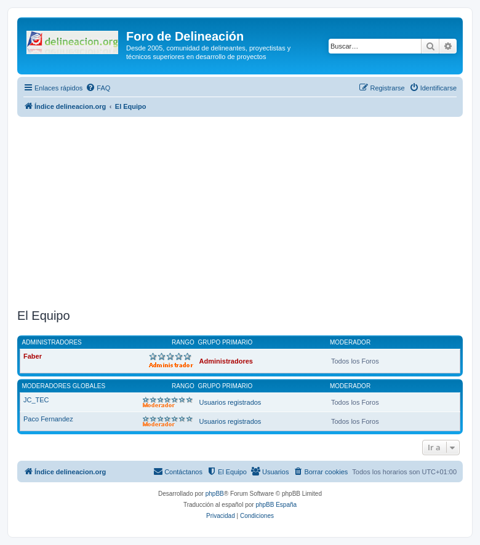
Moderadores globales (64, 386)
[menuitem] (98, 88)
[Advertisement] (248, 213)
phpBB (215, 493)
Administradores (52, 342)
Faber (32, 356)
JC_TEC (36, 400)
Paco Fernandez (48, 419)
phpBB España (276, 504)
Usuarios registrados (230, 402)
